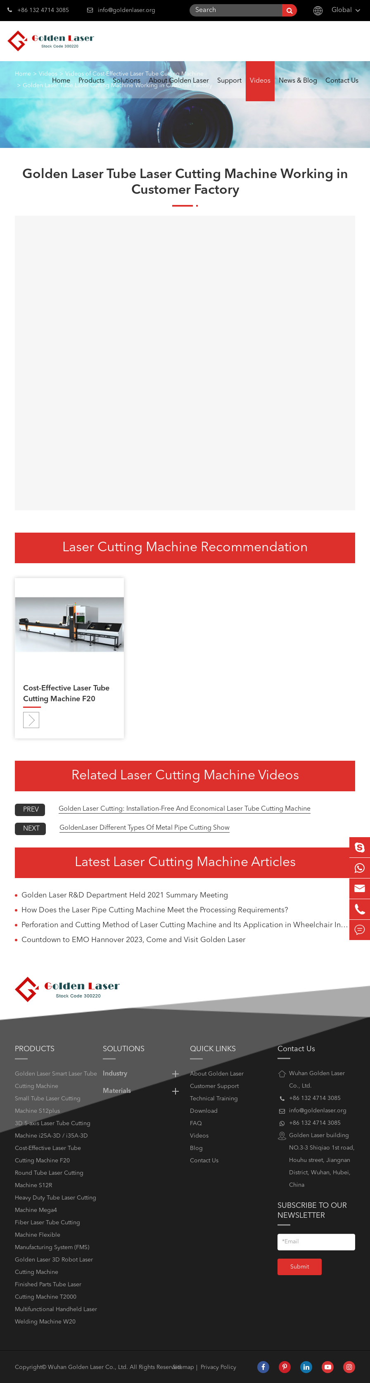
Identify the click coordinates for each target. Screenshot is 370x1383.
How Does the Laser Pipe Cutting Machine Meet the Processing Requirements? (154, 910)
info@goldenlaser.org (126, 10)
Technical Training (214, 1099)
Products (91, 89)
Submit (299, 1267)
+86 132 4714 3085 (38, 9)
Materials (142, 1091)
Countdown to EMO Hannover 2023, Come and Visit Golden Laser (133, 940)
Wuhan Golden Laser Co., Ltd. (88, 1367)
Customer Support (214, 1086)
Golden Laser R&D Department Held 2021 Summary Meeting (124, 895)
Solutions (126, 89)
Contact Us (341, 89)
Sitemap (183, 1367)
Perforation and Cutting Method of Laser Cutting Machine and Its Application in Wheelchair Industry (188, 925)
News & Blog (298, 89)
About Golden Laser (179, 89)
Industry (142, 1074)
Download (204, 1111)
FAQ (196, 1123)
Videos (260, 89)
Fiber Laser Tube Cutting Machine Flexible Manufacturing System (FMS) (52, 1235)
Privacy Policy (218, 1367)
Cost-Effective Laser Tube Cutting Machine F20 (66, 694)
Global (342, 10)
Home (61, 89)
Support (229, 89)
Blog (196, 1148)
